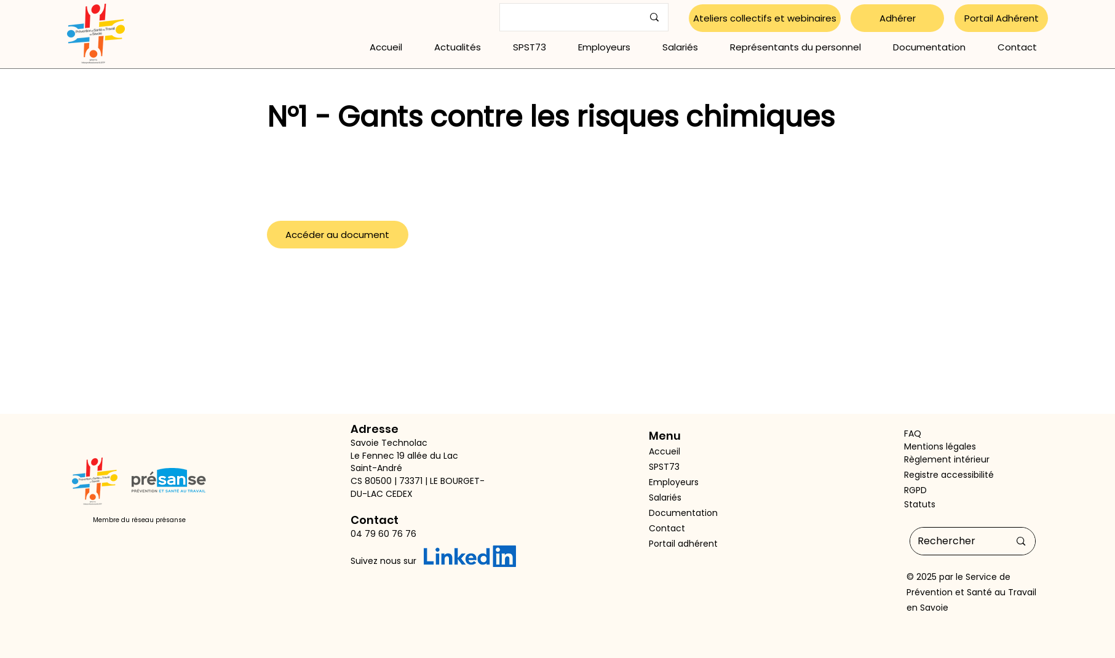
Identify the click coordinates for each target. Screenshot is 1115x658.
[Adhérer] (897, 18)
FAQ (912, 433)
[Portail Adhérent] (1001, 18)
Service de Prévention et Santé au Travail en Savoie (971, 592)
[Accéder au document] (337, 234)
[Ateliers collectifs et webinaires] (765, 18)
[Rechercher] (954, 541)
